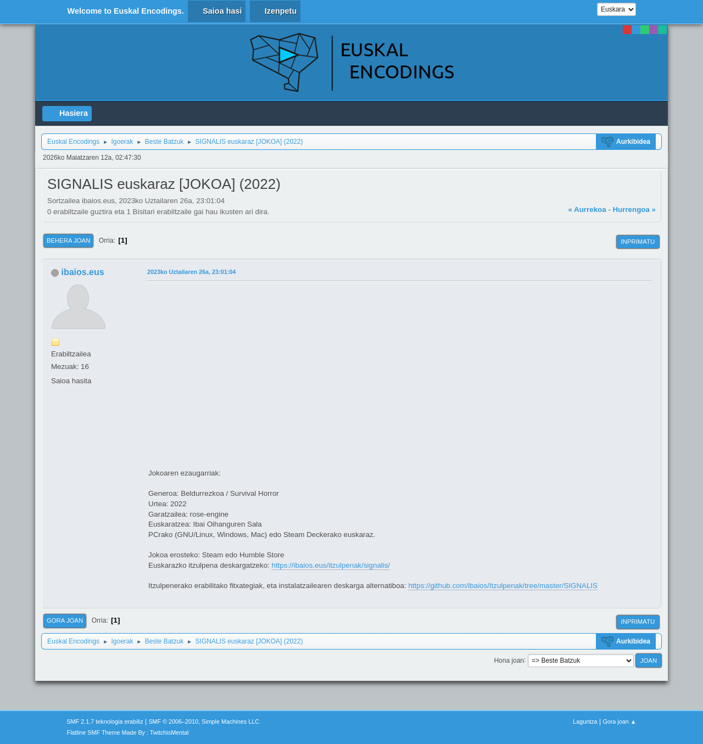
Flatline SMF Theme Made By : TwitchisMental (128, 732)
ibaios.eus (82, 272)
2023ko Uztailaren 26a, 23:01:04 (191, 271)
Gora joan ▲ (619, 721)
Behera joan (68, 240)
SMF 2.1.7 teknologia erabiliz (105, 721)
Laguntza (585, 721)
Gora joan (65, 620)
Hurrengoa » (634, 209)
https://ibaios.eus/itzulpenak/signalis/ (330, 565)
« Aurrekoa (587, 209)
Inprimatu (638, 241)
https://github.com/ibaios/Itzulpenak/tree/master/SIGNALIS (502, 585)
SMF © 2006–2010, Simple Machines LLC (203, 721)
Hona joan (509, 660)
